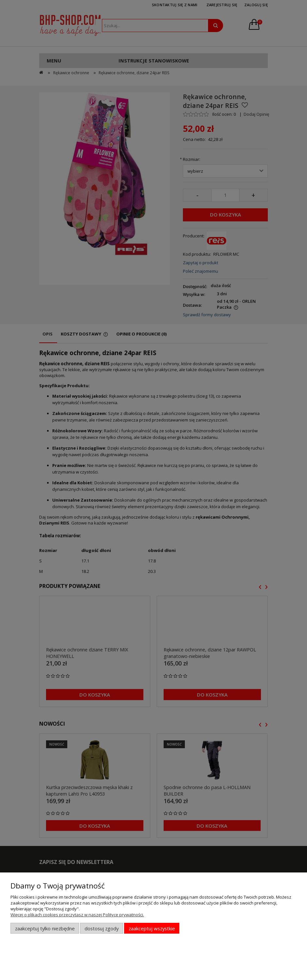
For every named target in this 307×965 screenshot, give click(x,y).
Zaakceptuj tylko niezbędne (45, 928)
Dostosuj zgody (102, 928)
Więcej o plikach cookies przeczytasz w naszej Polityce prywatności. (77, 915)
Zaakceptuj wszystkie (152, 928)
